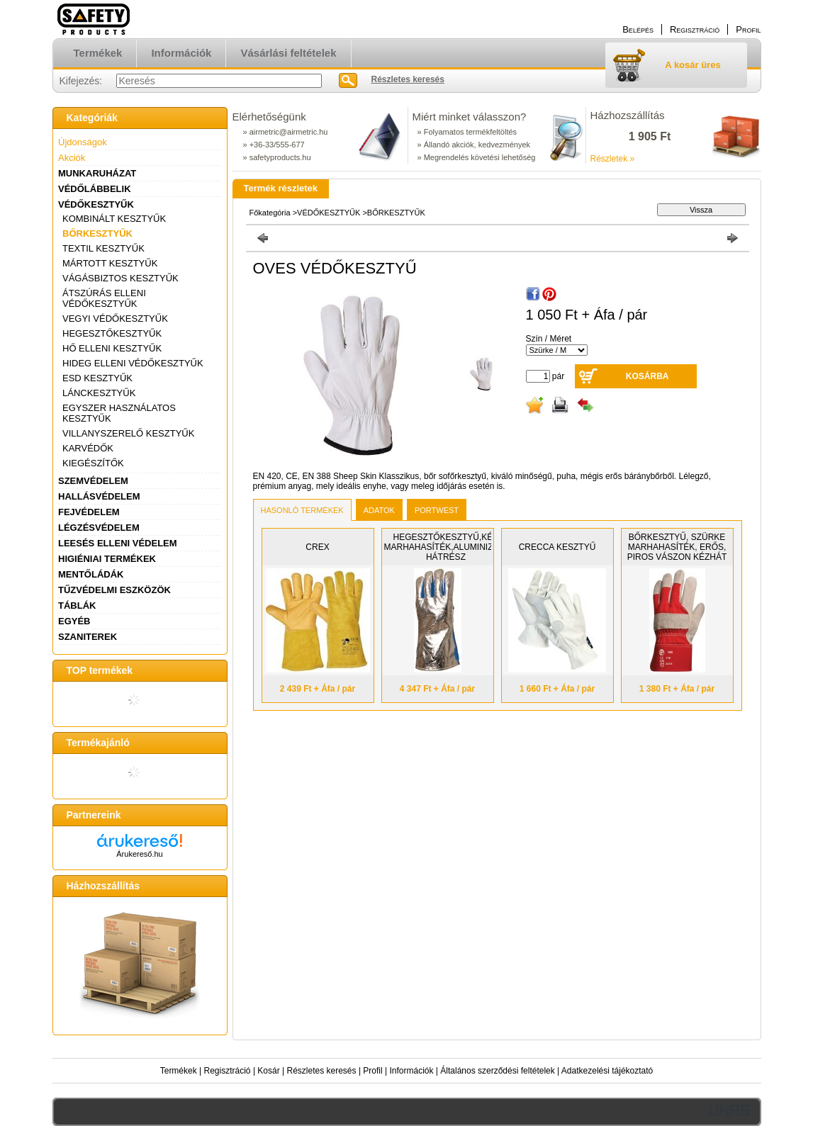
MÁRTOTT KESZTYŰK (109, 263)
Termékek (178, 1071)
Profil (372, 1071)
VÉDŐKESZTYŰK (96, 204)
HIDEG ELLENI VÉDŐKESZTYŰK (132, 363)
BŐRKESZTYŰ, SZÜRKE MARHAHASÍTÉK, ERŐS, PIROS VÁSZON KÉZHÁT (677, 547)
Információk (411, 1071)
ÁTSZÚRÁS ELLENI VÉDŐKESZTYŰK (104, 298)
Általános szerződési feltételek (497, 1071)
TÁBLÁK (77, 605)
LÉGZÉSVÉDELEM (99, 527)
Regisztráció (227, 1071)
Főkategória (270, 212)
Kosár (268, 1071)
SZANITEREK (87, 636)
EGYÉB (74, 621)
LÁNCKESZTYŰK (98, 393)
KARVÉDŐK (87, 448)
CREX (317, 547)
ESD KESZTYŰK (97, 378)
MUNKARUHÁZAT (97, 173)
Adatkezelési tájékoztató (607, 1071)
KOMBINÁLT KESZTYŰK (114, 218)
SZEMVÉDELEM (93, 480)
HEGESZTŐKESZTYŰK (112, 333)
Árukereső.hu (139, 854)
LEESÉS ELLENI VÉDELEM (117, 543)
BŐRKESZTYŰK (97, 233)
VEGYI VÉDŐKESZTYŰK (115, 318)
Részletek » (612, 159)
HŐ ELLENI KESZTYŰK (112, 348)
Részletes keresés (322, 1071)
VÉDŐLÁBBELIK (94, 189)
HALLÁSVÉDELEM (99, 496)
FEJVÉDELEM (89, 512)
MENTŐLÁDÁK (90, 574)
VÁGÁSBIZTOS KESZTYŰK (120, 278)
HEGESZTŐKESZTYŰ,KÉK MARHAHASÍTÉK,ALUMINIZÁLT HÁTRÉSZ (446, 547)
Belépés (638, 29)
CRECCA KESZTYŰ (557, 547)
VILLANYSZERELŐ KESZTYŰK (128, 433)
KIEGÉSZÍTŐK (93, 463)
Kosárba (647, 376)
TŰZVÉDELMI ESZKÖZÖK (114, 590)
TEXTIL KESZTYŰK (103, 248)
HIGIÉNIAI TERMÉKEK (107, 558)
